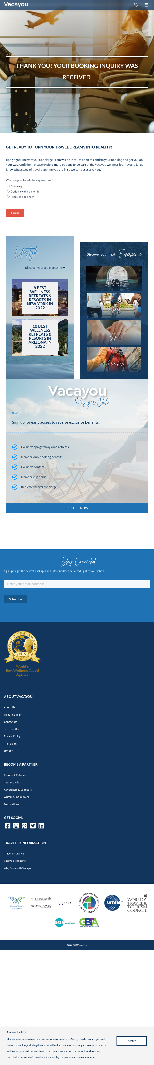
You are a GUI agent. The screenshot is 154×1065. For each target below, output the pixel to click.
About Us (9, 707)
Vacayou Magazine (15, 860)
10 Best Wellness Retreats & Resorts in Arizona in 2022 (40, 336)
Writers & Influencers (16, 797)
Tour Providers (13, 782)
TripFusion (10, 743)
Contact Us (10, 722)
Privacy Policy (12, 736)
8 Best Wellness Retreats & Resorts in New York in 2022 (40, 297)
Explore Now (77, 508)
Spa (114, 336)
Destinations (11, 804)
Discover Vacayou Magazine (45, 268)
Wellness (114, 282)
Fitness (114, 309)
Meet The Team (13, 714)
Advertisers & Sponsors (18, 789)
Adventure (114, 363)
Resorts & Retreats (15, 775)
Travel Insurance (14, 853)
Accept (132, 1041)
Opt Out (8, 751)
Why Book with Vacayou (18, 868)
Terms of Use (11, 729)
